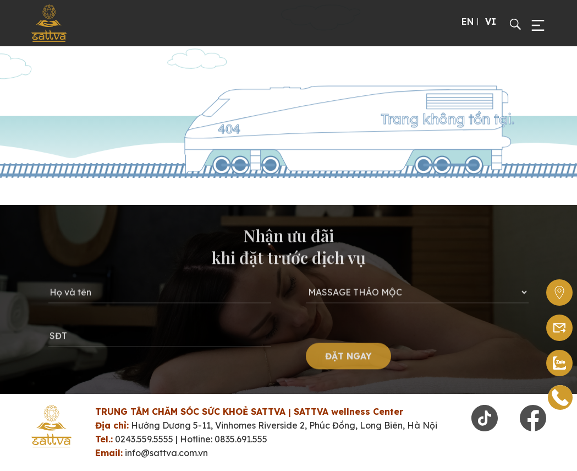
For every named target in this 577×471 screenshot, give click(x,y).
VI (490, 21)
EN (467, 21)
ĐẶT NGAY (348, 358)
